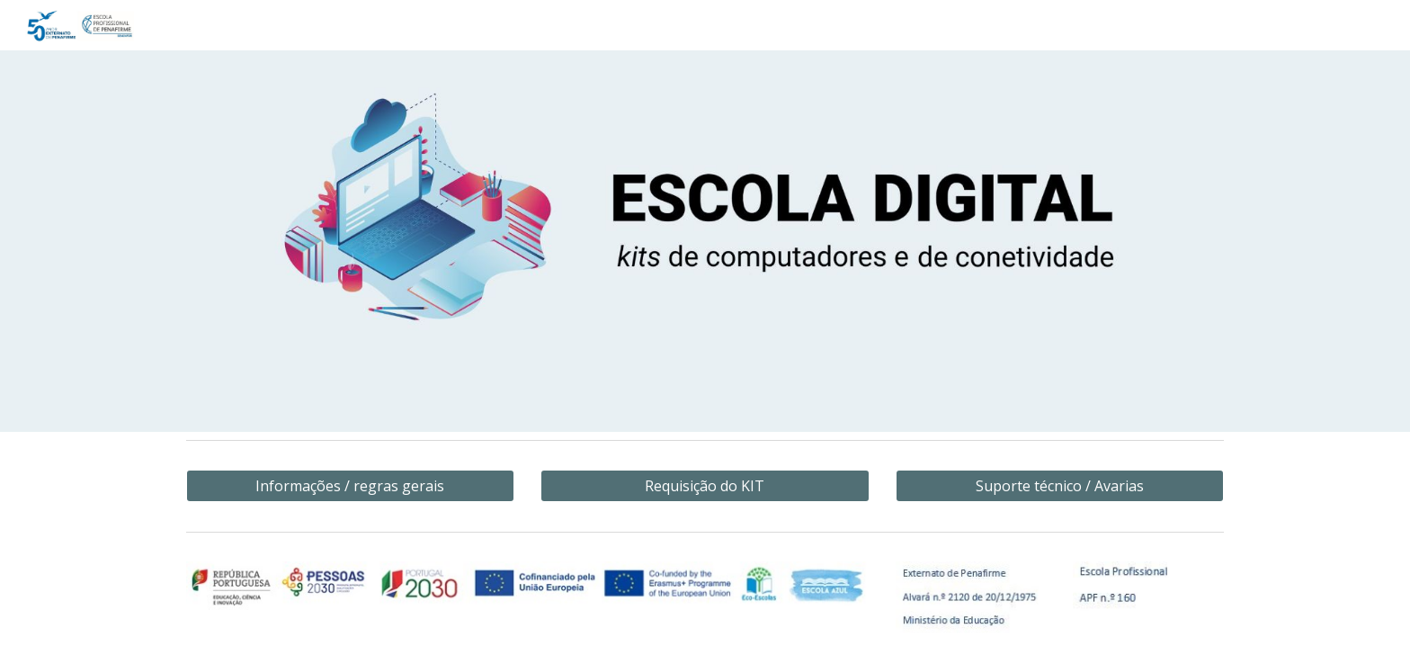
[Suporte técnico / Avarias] (1060, 486)
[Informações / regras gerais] (350, 486)
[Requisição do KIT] (704, 486)
